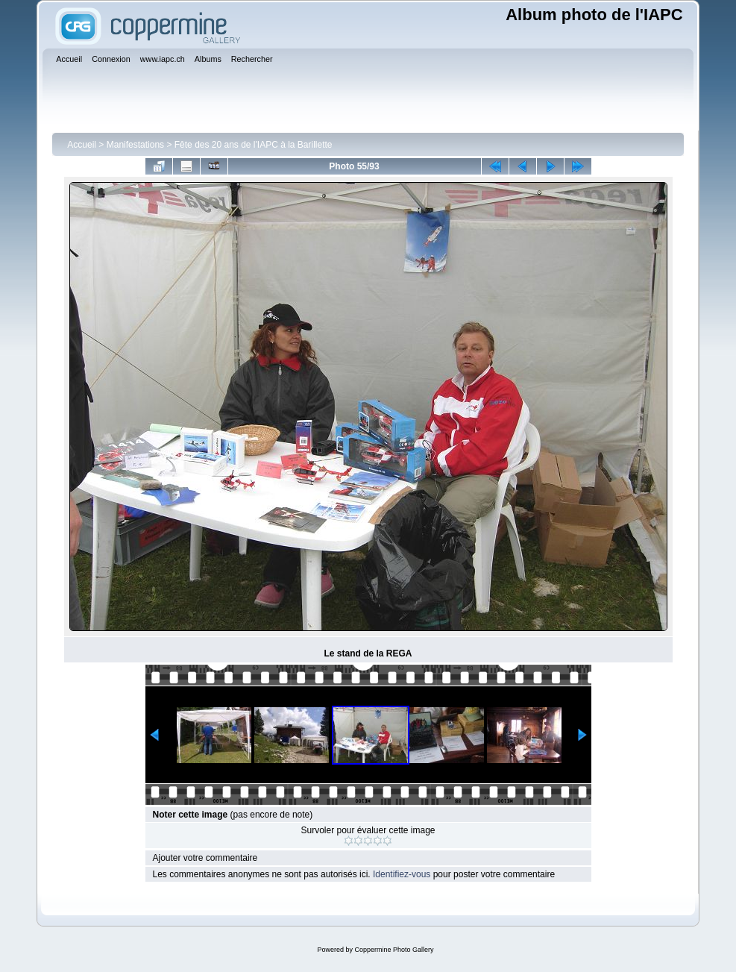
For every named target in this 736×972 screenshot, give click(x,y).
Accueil (81, 144)
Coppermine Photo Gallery (393, 949)
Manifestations (135, 144)
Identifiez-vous (401, 874)
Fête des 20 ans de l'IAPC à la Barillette (253, 144)
